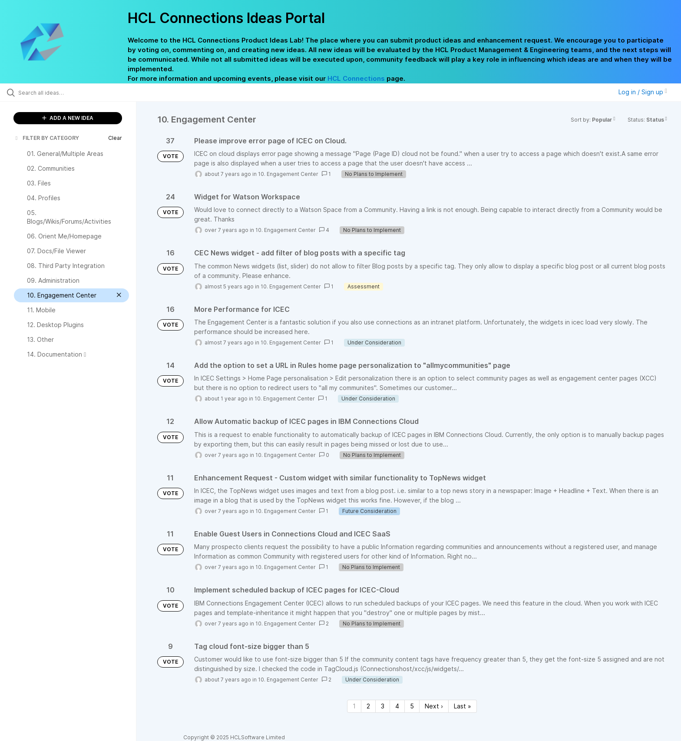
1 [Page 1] (354, 706)
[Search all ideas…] (79, 92)
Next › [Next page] (434, 706)
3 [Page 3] (382, 706)
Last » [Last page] (462, 706)
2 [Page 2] (368, 706)
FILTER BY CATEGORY (46, 138)
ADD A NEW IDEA (67, 118)
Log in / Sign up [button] (642, 92)
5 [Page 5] (412, 706)
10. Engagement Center (288, 174)
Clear (115, 138)
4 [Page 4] (397, 706)
